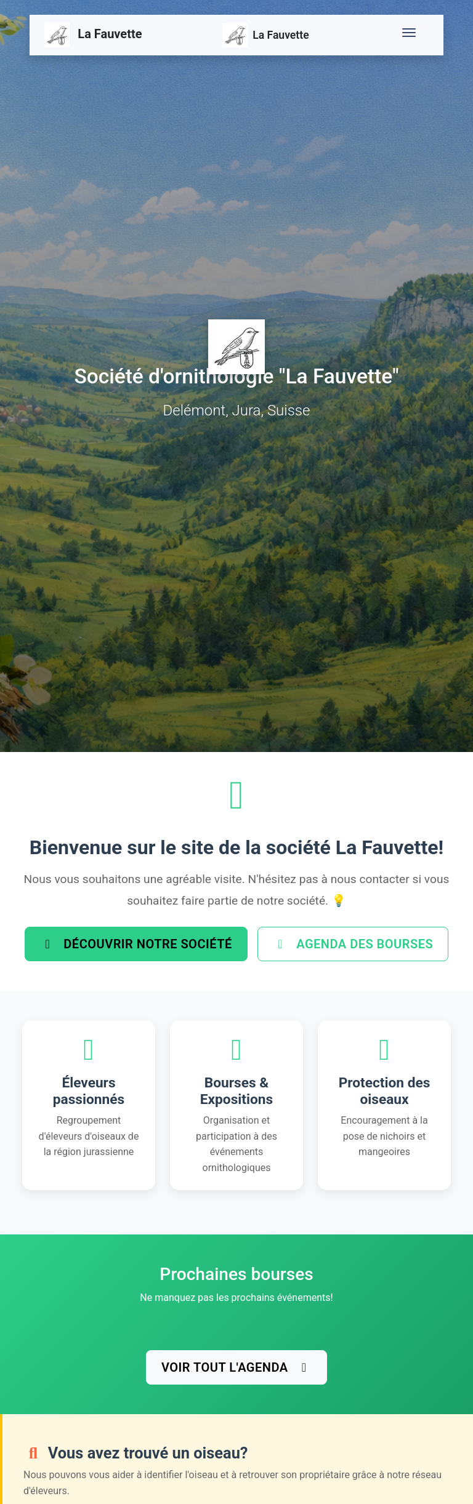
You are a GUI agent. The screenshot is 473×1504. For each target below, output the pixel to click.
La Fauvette (93, 35)
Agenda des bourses (353, 944)
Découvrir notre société (136, 944)
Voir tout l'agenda (236, 1367)
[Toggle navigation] (411, 35)
